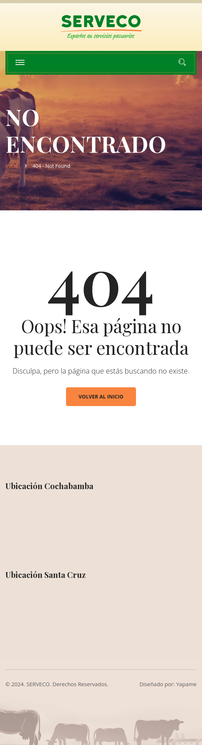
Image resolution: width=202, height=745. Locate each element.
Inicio (13, 165)
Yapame (186, 684)
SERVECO (38, 684)
